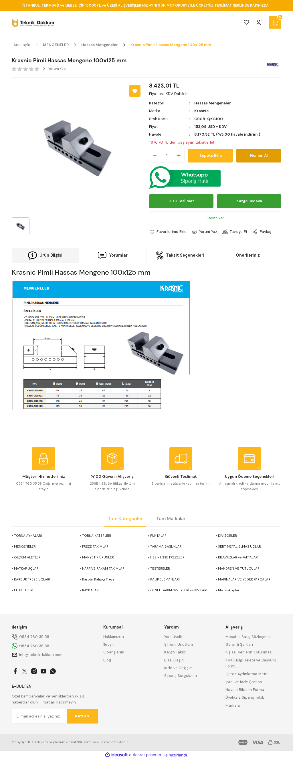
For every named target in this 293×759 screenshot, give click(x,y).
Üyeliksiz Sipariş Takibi (245, 697)
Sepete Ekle (210, 155)
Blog (107, 660)
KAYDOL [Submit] (82, 716)
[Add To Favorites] (134, 91)
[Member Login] (259, 22)
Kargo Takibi (175, 652)
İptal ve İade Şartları (243, 681)
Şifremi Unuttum (178, 644)
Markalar (233, 705)
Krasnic (201, 110)
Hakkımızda (113, 636)
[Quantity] (167, 155)
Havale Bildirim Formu (244, 689)
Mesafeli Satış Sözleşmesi (248, 636)
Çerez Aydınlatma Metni (246, 673)
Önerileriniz (248, 255)
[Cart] (275, 22)
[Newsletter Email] (55, 716)
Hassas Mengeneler (212, 103)
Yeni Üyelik (173, 636)
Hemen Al (259, 155)
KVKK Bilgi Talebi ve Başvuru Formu (250, 663)
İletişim (109, 644)
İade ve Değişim (178, 667)
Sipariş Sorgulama (180, 675)
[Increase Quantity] (181, 155)
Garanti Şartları (239, 644)
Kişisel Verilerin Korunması (248, 652)
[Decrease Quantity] (153, 155)
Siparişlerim (113, 652)
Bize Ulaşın (174, 660)
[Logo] (33, 22)
